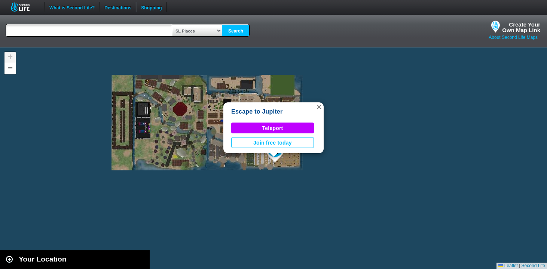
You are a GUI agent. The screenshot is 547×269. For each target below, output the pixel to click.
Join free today (272, 143)
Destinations (117, 7)
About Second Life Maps (513, 37)
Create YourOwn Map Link (521, 27)
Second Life (24, 7)
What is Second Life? (72, 7)
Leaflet (507, 265)
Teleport (272, 128)
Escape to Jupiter (256, 111)
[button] (319, 106)
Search (235, 31)
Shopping (151, 7)
